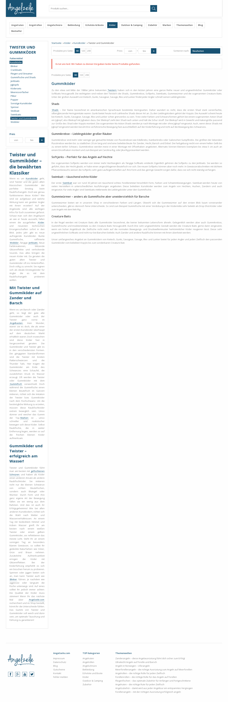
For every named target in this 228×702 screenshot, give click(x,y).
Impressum (59, 658)
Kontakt (57, 673)
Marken (167, 25)
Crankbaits (16, 69)
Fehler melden (60, 676)
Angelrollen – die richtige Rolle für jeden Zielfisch (140, 673)
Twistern (112, 90)
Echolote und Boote (93, 673)
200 (89, 50)
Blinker (14, 66)
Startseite (56, 42)
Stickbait (15, 110)
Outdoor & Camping (132, 25)
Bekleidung (74, 25)
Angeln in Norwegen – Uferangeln (132, 665)
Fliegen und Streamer (22, 73)
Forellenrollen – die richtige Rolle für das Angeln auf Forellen (146, 676)
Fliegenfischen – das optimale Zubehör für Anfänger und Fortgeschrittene (153, 680)
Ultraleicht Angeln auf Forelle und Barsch (136, 662)
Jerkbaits (15, 81)
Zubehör (152, 25)
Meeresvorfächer (20, 92)
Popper (14, 99)
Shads (55, 109)
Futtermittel (16, 58)
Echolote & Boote (94, 25)
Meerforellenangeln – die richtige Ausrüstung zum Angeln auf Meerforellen (153, 669)
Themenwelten (184, 25)
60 (77, 50)
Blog (200, 25)
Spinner (15, 107)
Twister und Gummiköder (23, 118)
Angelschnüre (54, 25)
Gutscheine (59, 669)
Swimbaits (16, 114)
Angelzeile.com (36, 599)
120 (83, 50)
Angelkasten (16, 323)
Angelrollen (35, 25)
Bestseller (16, 30)
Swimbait (67, 182)
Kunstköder (16, 62)
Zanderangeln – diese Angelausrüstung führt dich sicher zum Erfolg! (150, 658)
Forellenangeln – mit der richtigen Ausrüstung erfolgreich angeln (148, 691)
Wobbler (15, 121)
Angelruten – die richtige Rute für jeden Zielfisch (139, 684)
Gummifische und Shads (23, 77)
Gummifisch (16, 384)
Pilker (13, 95)
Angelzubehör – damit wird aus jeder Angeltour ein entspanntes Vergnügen (154, 688)
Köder (112, 25)
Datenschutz (59, 662)
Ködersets (16, 88)
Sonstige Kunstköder (21, 103)
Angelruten (17, 25)
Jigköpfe (15, 84)
